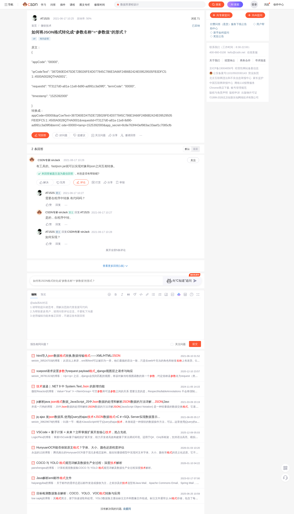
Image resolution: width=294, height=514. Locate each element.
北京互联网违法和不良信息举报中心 (230, 78)
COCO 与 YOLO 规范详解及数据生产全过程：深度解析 (79, 462)
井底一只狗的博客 (42, 406)
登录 (254, 4)
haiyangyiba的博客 (42, 482)
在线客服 (252, 52)
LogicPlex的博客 (41, 437)
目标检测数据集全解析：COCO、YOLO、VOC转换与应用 (78, 493)
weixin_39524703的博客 (46, 360)
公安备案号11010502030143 (230, 73)
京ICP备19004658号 (221, 68)
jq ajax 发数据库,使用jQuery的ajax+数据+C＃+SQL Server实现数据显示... (98, 416)
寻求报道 (260, 60)
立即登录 (226, 35)
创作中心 (278, 4)
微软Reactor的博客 (43, 391)
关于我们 (214, 60)
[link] (34, 25)
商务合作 (245, 60)
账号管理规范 (239, 87)
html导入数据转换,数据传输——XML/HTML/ (78, 355)
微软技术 (46, 25)
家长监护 (258, 78)
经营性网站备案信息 (247, 68)
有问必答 (44, 38)
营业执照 (253, 73)
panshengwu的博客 (43, 467)
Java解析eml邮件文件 (54, 478)
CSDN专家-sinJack (49, 160)
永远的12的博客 (41, 452)
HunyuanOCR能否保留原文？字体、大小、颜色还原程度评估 (80, 447)
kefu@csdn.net (236, 52)
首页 (34, 25)
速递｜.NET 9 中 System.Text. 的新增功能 (70, 386)
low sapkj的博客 (41, 498)
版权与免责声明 (218, 92)
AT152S (45, 18)
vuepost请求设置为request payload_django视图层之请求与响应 (84, 371)
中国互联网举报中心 (221, 82)
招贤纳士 (230, 60)
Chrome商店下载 (219, 87)
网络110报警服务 (245, 82)
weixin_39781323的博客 (46, 375)
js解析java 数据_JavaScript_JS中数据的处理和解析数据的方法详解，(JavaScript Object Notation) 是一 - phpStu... (129, 401)
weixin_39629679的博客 (46, 421)
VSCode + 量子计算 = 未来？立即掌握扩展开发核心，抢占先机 (81, 432)
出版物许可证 (249, 92)
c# (34, 38)
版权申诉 (234, 92)
